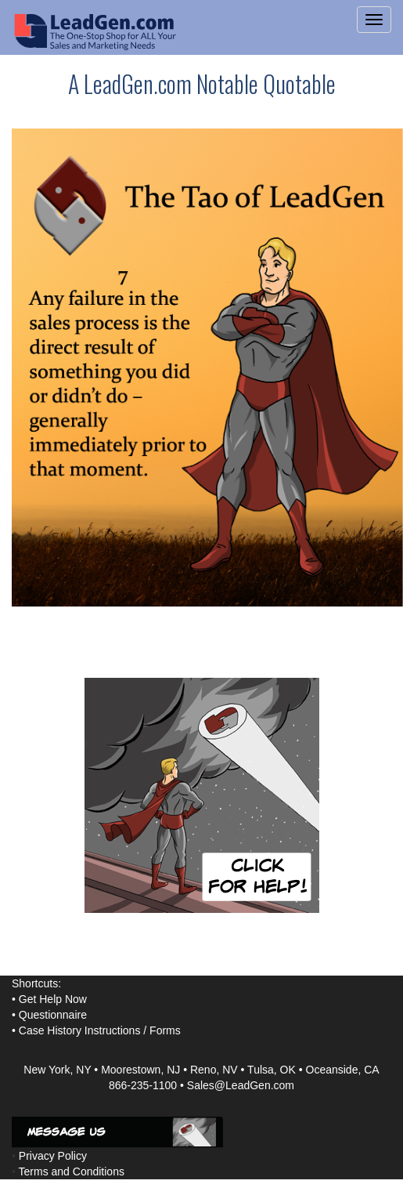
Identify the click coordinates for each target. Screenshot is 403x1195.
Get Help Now (53, 999)
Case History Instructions (80, 1030)
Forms (165, 1030)
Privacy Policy (53, 1156)
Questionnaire (53, 1015)
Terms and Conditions (71, 1171)
